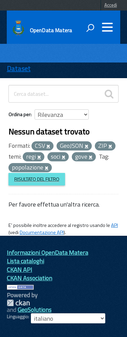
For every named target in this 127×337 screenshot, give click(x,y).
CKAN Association (29, 278)
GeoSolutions (34, 309)
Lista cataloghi (25, 261)
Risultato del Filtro (36, 179)
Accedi (110, 5)
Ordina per (19, 114)
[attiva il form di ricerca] (90, 28)
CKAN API (19, 269)
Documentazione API (42, 232)
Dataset (18, 68)
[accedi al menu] (107, 27)
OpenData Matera (51, 30)
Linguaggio (17, 316)
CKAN (18, 302)
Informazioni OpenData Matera (47, 252)
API (114, 225)
